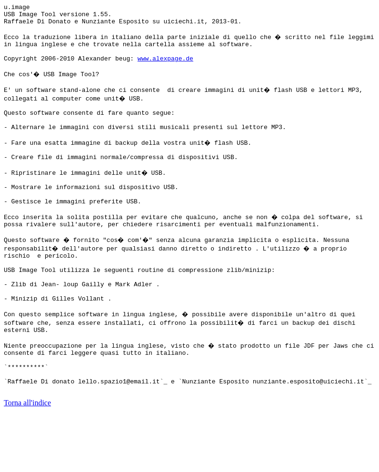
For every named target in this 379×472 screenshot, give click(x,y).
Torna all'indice (27, 460)
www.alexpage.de (165, 68)
